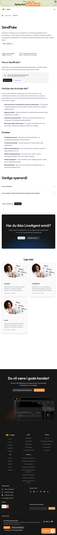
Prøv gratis (18, 203)
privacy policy (16, 524)
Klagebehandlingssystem (28, 474)
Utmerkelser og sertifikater (47, 441)
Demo (10, 439)
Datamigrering (28, 441)
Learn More (9, 55)
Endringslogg (28, 447)
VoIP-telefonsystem (28, 464)
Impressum (46, 450)
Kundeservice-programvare (28, 461)
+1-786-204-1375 (8, 495)
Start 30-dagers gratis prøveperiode (22, 390)
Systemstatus (28, 444)
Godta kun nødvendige (17, 527)
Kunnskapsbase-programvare (28, 458)
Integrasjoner (8, 15)
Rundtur (10, 451)
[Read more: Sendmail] (14, 280)
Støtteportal (28, 438)
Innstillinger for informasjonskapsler (13, 530)
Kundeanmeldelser (47, 444)
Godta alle (6, 527)
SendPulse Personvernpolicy (30, 55)
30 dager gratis (17, 80)
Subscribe (51, 508)
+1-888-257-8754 (8, 492)
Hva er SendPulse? (28, 186)
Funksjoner (10, 445)
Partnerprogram (47, 447)
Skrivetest (10, 470)
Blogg (10, 458)
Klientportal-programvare (28, 477)
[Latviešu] (44, 521)
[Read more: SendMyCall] (42, 280)
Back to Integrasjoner (8, 203)
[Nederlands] (47, 521)
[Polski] (52, 521)
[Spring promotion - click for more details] (28, 3)
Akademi (10, 464)
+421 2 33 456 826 (9, 489)
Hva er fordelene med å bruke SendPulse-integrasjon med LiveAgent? (28, 193)
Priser (10, 442)
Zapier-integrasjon (8, 43)
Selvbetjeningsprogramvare (28, 467)
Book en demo (7, 80)
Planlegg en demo (33, 238)
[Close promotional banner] (55, 2)
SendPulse (15, 15)
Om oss (47, 438)
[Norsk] (49, 521)
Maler (10, 467)
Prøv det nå (21, 238)
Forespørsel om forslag (28, 450)
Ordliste (10, 461)
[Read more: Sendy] (14, 316)
